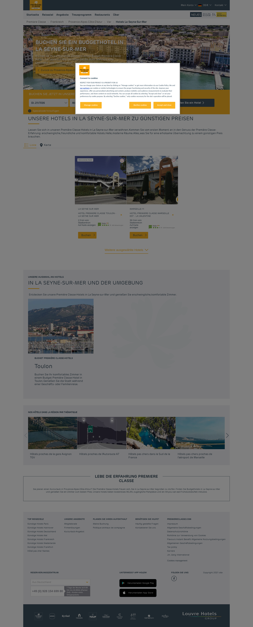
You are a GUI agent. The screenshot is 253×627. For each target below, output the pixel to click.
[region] (127, 88)
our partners (85, 88)
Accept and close (164, 105)
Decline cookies (140, 105)
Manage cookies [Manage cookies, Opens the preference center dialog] (91, 105)
